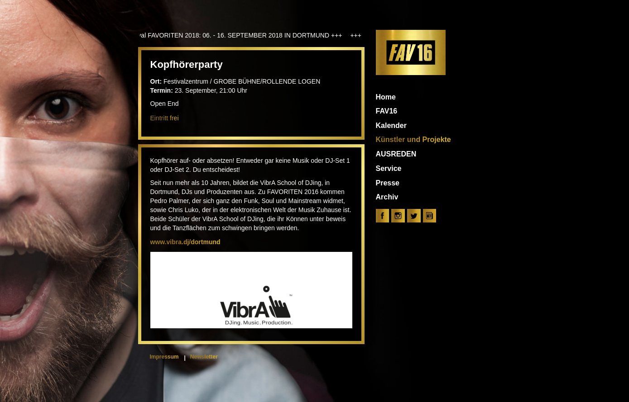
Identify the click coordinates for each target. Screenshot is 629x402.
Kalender (391, 125)
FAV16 (387, 111)
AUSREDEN (396, 154)
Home (386, 97)
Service (389, 168)
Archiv (387, 197)
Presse (388, 183)
